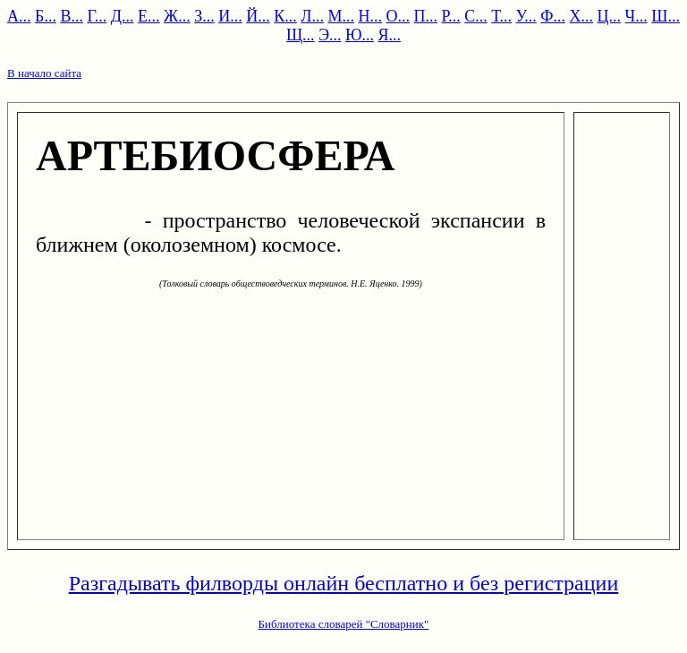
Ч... (636, 16)
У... (526, 16)
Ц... (610, 16)
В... (71, 16)
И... (230, 16)
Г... (96, 16)
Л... (312, 16)
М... (341, 16)
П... (426, 16)
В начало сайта (44, 73)
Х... (582, 16)
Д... (122, 16)
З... (204, 16)
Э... (329, 35)
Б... (45, 16)
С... (476, 16)
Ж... (177, 16)
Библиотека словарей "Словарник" (344, 624)
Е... (149, 16)
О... (398, 16)
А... (19, 16)
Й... (258, 16)
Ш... (665, 16)
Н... (371, 16)
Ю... (359, 35)
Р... (451, 16)
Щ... (300, 35)
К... (285, 16)
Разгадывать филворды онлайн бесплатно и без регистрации (344, 583)
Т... (501, 16)
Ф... (552, 16)
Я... (390, 35)
